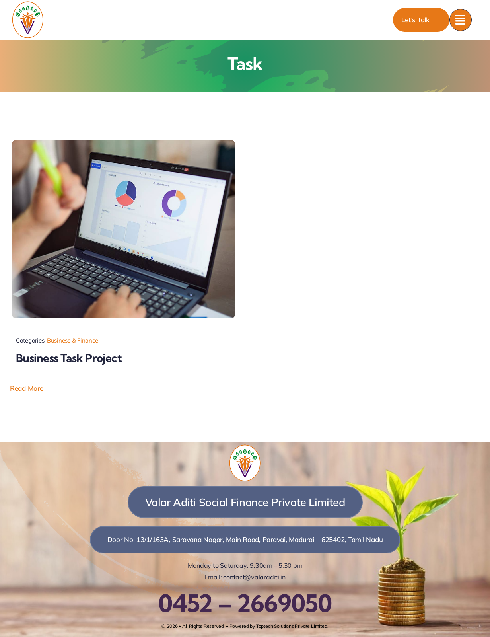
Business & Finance (72, 340)
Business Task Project (69, 358)
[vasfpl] (28, 4)
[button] (32, 388)
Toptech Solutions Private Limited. (292, 626)
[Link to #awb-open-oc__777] (460, 20)
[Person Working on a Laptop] (123, 143)
